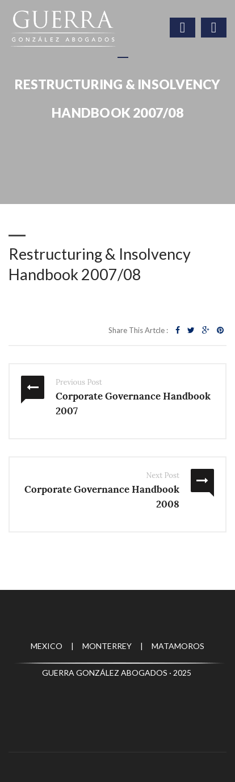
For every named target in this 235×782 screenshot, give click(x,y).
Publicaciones (134, 134)
